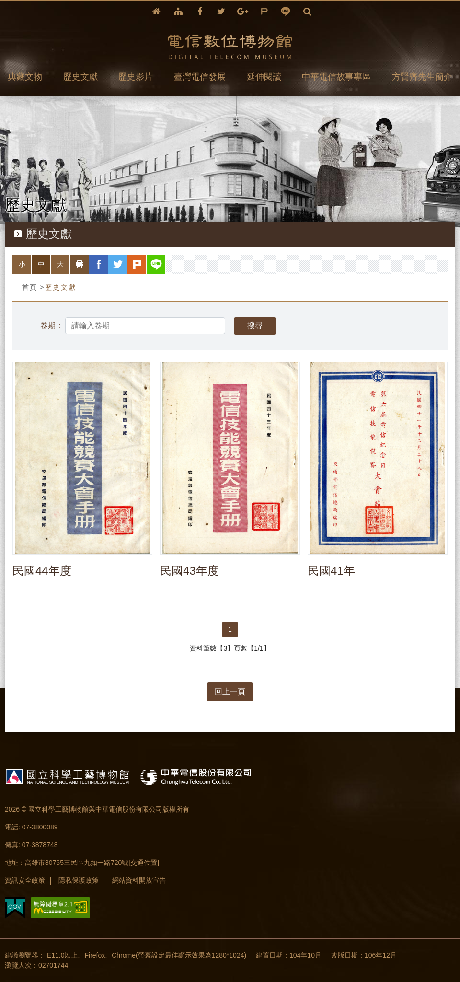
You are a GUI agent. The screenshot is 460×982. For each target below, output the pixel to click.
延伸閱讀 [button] (264, 77)
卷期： (51, 326)
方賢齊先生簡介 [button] (422, 77)
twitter (221, 12)
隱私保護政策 (78, 880)
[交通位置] (143, 862)
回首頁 (156, 12)
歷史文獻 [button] (80, 77)
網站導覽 (178, 12)
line (286, 12)
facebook (199, 12)
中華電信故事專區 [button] (336, 77)
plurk (264, 12)
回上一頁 (230, 691)
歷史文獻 (61, 287)
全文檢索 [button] (307, 12)
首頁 (30, 287)
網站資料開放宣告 (139, 880)
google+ (242, 12)
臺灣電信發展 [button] (200, 77)
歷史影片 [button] (135, 77)
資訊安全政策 (25, 880)
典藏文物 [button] (25, 77)
